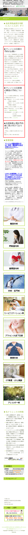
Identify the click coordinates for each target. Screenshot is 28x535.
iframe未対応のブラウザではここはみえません (14, 172)
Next (26, 12)
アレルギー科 (14, 395)
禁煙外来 (14, 350)
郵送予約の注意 (13, 110)
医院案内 (17, 527)
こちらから (15, 78)
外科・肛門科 (14, 283)
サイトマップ (18, 528)
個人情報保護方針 (11, 528)
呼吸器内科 (14, 238)
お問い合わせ (23, 527)
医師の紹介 (12, 527)
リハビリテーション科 (14, 305)
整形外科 (14, 216)
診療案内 (7, 527)
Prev (2, 12)
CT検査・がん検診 (14, 372)
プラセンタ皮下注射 (14, 328)
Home (3, 527)
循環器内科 (14, 261)
